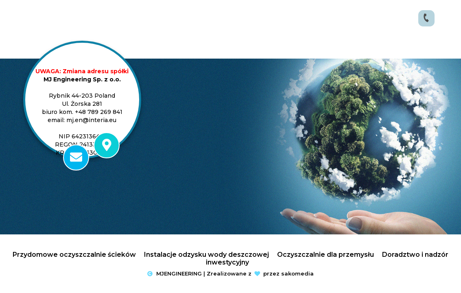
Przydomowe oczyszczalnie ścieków (74, 254)
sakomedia (297, 273)
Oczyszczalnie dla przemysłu (325, 254)
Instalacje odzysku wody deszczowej (206, 254)
